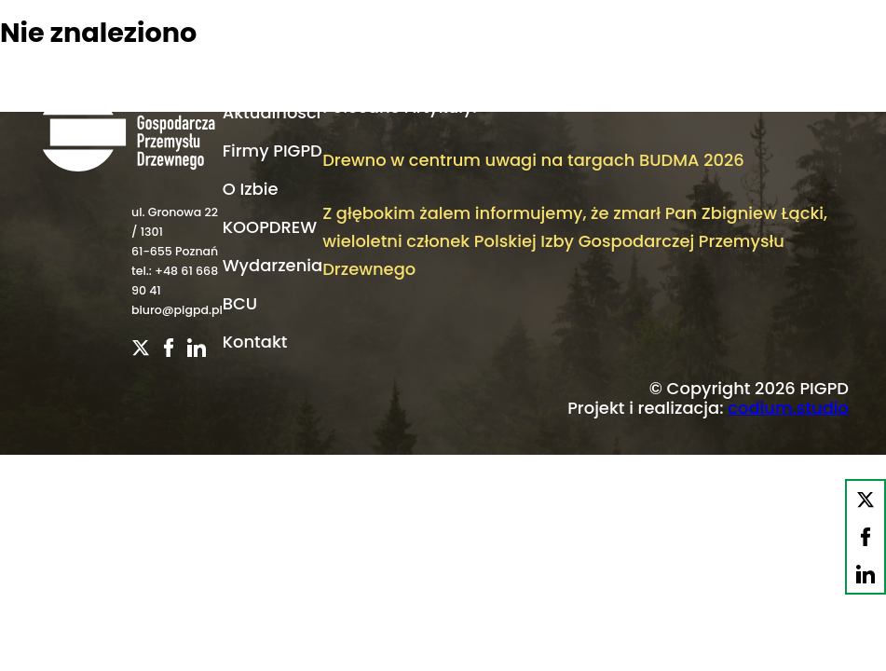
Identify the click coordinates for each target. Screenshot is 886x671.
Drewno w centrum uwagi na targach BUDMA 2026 (533, 159)
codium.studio (788, 407)
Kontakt (255, 341)
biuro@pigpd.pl (177, 310)
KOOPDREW (270, 227)
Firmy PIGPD (272, 150)
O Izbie (251, 188)
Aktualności (272, 112)
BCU (240, 303)
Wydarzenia (272, 265)
